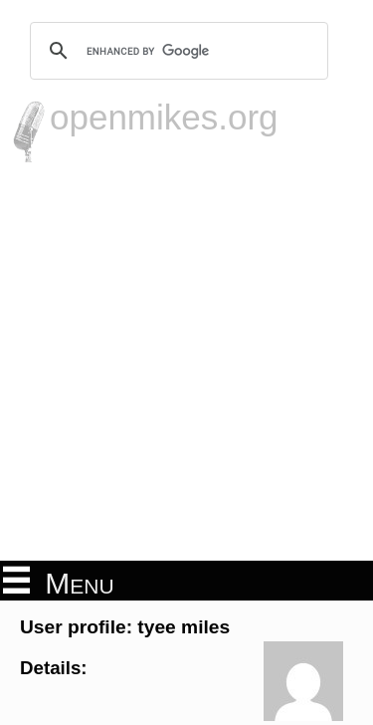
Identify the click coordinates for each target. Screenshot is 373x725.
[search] (176, 51)
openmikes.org (164, 117)
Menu (58, 582)
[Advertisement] (186, 359)
